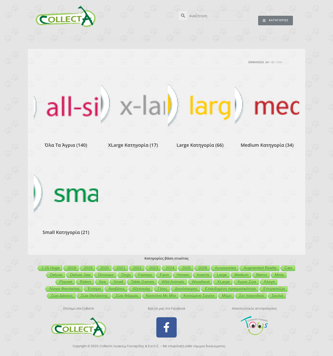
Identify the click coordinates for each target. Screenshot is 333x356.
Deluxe (56, 275)
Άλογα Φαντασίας (64, 289)
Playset (65, 282)
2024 (170, 268)
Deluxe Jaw (80, 275)
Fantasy (145, 275)
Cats (288, 268)
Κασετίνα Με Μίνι (161, 295)
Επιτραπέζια (274, 289)
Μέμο (226, 295)
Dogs (126, 275)
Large (222, 275)
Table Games (142, 282)
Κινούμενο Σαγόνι (199, 295)
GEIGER (188, 39)
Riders (85, 282)
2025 (186, 268)
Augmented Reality (260, 268)
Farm (164, 275)
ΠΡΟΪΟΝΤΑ (77, 39)
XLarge (223, 282)
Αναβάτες (116, 289)
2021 (121, 268)
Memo (261, 275)
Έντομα (94, 289)
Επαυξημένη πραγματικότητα (230, 289)
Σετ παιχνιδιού (251, 295)
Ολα (279, 62)
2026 (202, 268)
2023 (153, 268)
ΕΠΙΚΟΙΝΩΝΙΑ (279, 39)
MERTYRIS (248, 39)
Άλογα (269, 282)
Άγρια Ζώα (246, 282)
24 (267, 62)
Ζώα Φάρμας (127, 295)
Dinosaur (106, 275)
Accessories (225, 268)
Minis (279, 275)
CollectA (49, 39)
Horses (183, 275)
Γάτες (162, 289)
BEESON (164, 39)
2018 (71, 268)
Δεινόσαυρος (186, 289)
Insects (203, 275)
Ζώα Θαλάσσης (94, 295)
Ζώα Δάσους (62, 295)
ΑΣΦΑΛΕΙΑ (137, 39)
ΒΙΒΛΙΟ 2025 (107, 39)
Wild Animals (173, 282)
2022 (137, 268)
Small (118, 282)
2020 (104, 268)
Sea (102, 282)
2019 (88, 268)
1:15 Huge (51, 268)
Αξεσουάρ (141, 289)
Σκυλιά (277, 295)
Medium (241, 275)
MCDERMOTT (217, 39)
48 (272, 62)
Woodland (201, 282)
